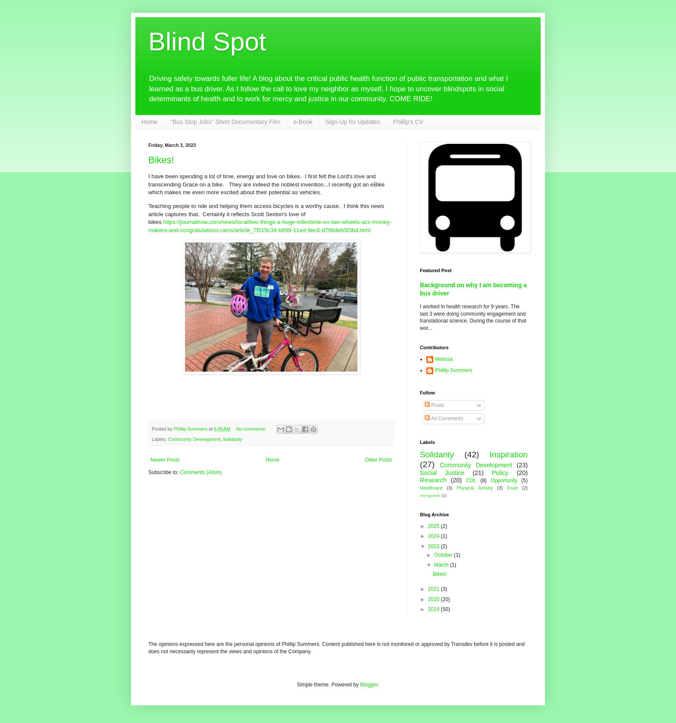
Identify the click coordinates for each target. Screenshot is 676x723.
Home (149, 121)
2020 (434, 599)
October (444, 555)
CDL (471, 481)
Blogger (369, 685)
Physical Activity (475, 487)
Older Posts (378, 460)
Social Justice (442, 472)
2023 (434, 546)
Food (512, 487)
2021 (434, 589)
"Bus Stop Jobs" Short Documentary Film (225, 121)
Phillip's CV (408, 121)
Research (433, 480)
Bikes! (161, 160)
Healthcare (431, 487)
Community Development (194, 439)
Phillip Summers (454, 370)
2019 (434, 609)
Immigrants (430, 495)
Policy (500, 472)
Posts (434, 405)
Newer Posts (165, 460)
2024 (434, 536)
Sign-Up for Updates (352, 121)
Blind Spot (207, 41)
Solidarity (232, 439)
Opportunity (504, 481)
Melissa (444, 359)
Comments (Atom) (201, 472)
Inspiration (508, 454)
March (442, 565)
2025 (434, 526)
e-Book (302, 121)
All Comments (444, 419)
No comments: (252, 428)
